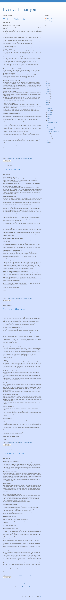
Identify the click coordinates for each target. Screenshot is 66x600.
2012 (47, 142)
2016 (47, 98)
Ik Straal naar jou (50, 18)
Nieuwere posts (8, 583)
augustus (50, 114)
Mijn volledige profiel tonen (51, 21)
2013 (47, 104)
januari (49, 140)
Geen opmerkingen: (27, 158)
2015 (47, 100)
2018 (47, 93)
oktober (49, 110)
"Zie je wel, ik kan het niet (13, 453)
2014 (47, 102)
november (50, 108)
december (50, 106)
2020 (47, 89)
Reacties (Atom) (26, 586)
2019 (47, 91)
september (50, 112)
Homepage (22, 583)
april (49, 133)
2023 (47, 83)
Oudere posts (37, 583)
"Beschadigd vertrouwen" (13, 169)
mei (49, 120)
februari (49, 138)
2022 (47, 85)
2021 (47, 87)
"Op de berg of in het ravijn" (14, 19)
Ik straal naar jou (19, 9)
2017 (47, 96)
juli (48, 116)
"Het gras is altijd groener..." (14, 309)
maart (49, 136)
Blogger (42, 596)
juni (49, 118)
